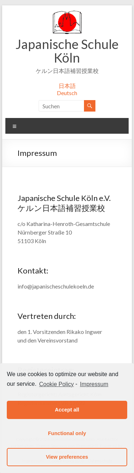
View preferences (67, 457)
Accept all (67, 410)
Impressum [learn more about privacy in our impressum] (94, 384)
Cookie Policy (56, 384)
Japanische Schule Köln (67, 50)
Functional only (67, 433)
